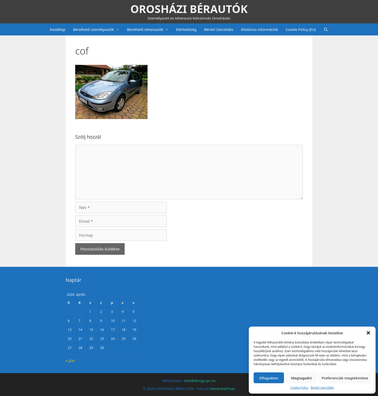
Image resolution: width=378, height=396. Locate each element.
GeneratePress (222, 388)
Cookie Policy (299, 388)
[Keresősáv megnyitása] (326, 29)
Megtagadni (301, 378)
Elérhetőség (186, 29)
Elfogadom (268, 378)
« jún (70, 360)
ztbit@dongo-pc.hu (199, 380)
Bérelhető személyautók (98, 29)
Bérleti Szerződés (322, 388)
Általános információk (259, 29)
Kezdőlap (57, 29)
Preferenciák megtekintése (345, 378)
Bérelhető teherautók (149, 29)
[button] (368, 332)
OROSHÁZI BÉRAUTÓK (189, 8)
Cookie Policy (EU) (301, 29)
